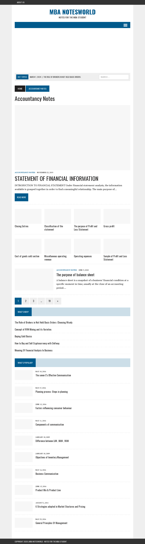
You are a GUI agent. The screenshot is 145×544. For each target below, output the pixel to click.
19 (49, 300)
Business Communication (47, 473)
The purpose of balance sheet (75, 274)
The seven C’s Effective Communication (53, 374)
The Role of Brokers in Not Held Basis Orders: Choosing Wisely (43, 322)
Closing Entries (21, 226)
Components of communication (50, 424)
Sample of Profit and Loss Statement (115, 257)
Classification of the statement (53, 227)
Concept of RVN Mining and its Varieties (33, 329)
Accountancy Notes (25, 172)
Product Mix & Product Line (48, 489)
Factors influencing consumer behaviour (54, 407)
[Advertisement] (72, 50)
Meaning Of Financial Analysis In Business (33, 350)
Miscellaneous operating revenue (55, 257)
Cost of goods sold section (27, 256)
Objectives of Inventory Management (52, 457)
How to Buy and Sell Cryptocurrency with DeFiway (37, 343)
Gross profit (109, 226)
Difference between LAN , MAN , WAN (52, 440)
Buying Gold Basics (23, 336)
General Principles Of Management (51, 522)
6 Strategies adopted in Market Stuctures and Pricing (60, 506)
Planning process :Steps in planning (52, 391)
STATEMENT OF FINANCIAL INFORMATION (56, 178)
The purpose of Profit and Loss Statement (85, 227)
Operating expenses (83, 256)
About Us (21, 2)
